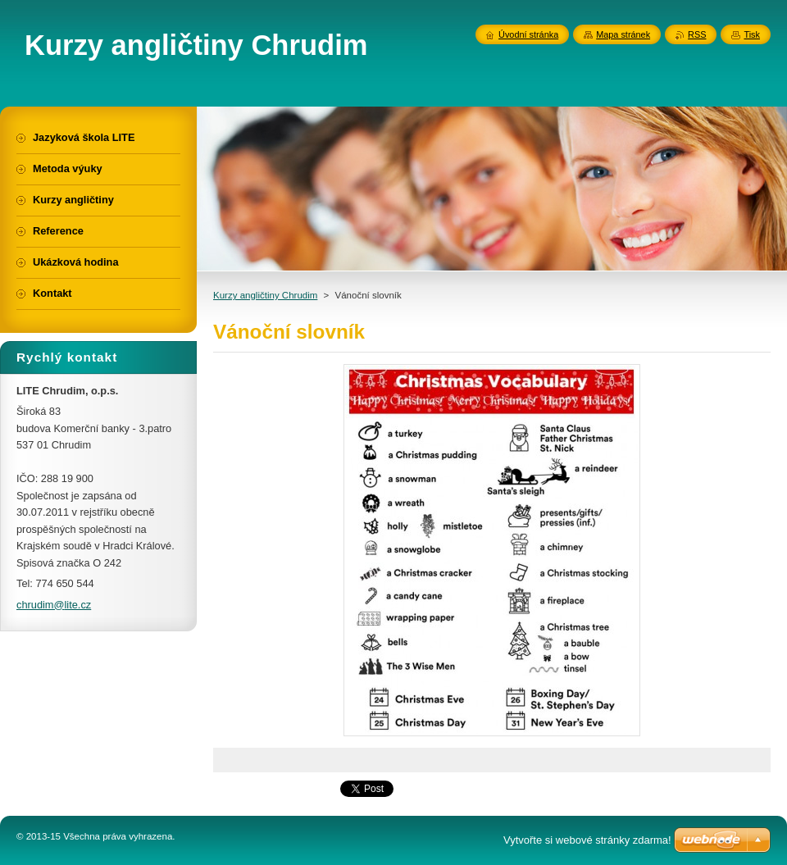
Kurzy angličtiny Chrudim (265, 295)
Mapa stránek (623, 34)
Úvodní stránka (528, 34)
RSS (697, 34)
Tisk (752, 34)
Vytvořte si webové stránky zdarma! (587, 840)
